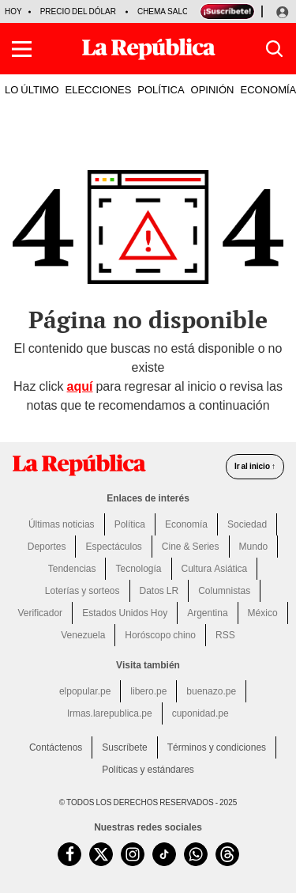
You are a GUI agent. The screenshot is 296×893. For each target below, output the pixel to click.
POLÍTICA (160, 89)
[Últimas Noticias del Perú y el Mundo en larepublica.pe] (148, 49)
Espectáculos (113, 546)
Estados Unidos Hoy (124, 613)
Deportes (47, 546)
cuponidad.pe (200, 713)
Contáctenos (55, 747)
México (263, 613)
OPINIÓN (212, 89)
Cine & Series (190, 546)
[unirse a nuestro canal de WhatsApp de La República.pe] (196, 854)
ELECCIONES (99, 89)
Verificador (39, 613)
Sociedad (247, 524)
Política (129, 524)
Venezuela (83, 635)
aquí (80, 386)
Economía (186, 524)
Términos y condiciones (216, 747)
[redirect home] (79, 465)
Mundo (253, 546)
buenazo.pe (211, 691)
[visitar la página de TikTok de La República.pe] (164, 854)
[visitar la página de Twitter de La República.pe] (101, 854)
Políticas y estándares (148, 769)
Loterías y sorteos (82, 590)
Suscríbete (124, 747)
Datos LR (159, 590)
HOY (13, 11)
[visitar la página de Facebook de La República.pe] (69, 854)
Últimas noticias (61, 524)
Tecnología (138, 568)
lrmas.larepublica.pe (109, 713)
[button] (22, 49)
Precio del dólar (78, 11)
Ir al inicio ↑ (254, 466)
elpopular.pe (85, 691)
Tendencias (72, 568)
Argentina (207, 613)
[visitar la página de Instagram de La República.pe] (132, 854)
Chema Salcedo (171, 11)
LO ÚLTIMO (32, 89)
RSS (225, 635)
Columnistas (224, 590)
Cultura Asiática (215, 568)
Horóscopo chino (160, 635)
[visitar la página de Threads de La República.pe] (227, 854)
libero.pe (148, 691)
